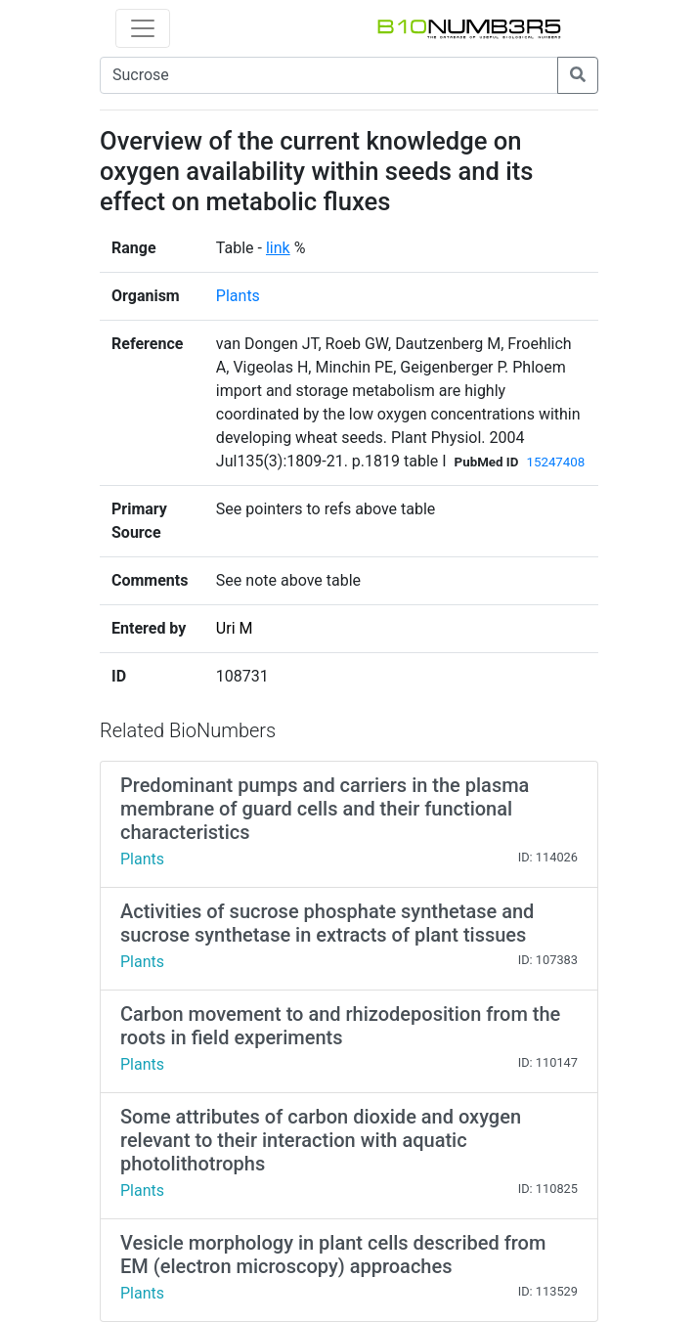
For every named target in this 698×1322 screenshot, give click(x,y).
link (278, 248)
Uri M (234, 628)
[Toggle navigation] (142, 28)
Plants (238, 295)
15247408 (555, 462)
